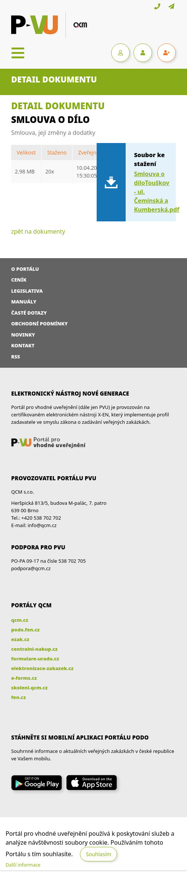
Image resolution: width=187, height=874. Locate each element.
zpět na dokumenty (38, 231)
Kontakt (23, 345)
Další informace (23, 864)
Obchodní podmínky (39, 323)
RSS (15, 356)
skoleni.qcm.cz (29, 687)
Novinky (23, 334)
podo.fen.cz (25, 629)
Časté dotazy (29, 312)
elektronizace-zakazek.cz (42, 668)
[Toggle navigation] (18, 52)
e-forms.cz (24, 678)
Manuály (23, 301)
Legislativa (27, 290)
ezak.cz (20, 639)
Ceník (18, 279)
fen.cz (18, 697)
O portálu (25, 269)
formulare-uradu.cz (35, 658)
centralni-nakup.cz (34, 649)
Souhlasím (98, 854)
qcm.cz (19, 620)
